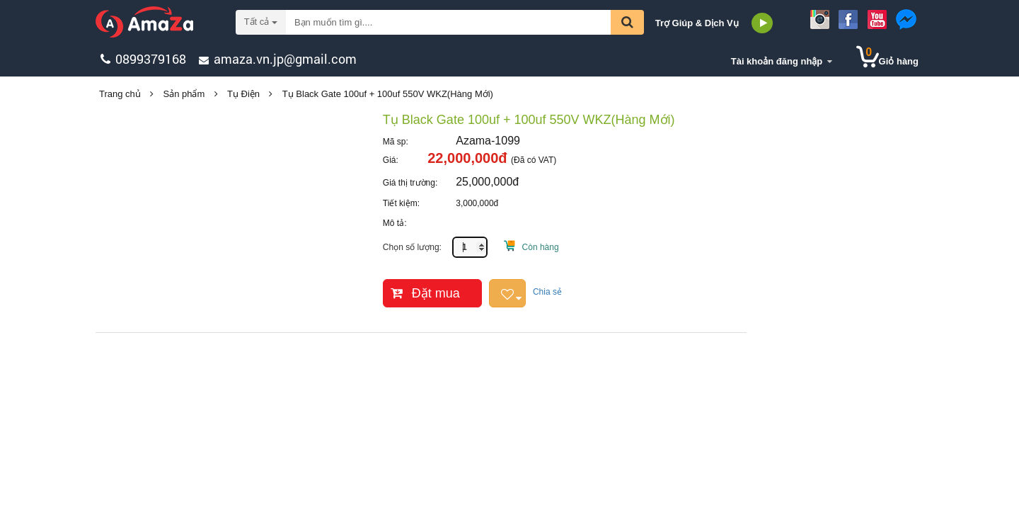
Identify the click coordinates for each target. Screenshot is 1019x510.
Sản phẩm (184, 94)
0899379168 (150, 58)
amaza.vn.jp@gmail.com (285, 58)
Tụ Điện (243, 94)
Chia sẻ (547, 292)
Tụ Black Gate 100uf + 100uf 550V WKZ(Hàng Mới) (387, 94)
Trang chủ (120, 94)
